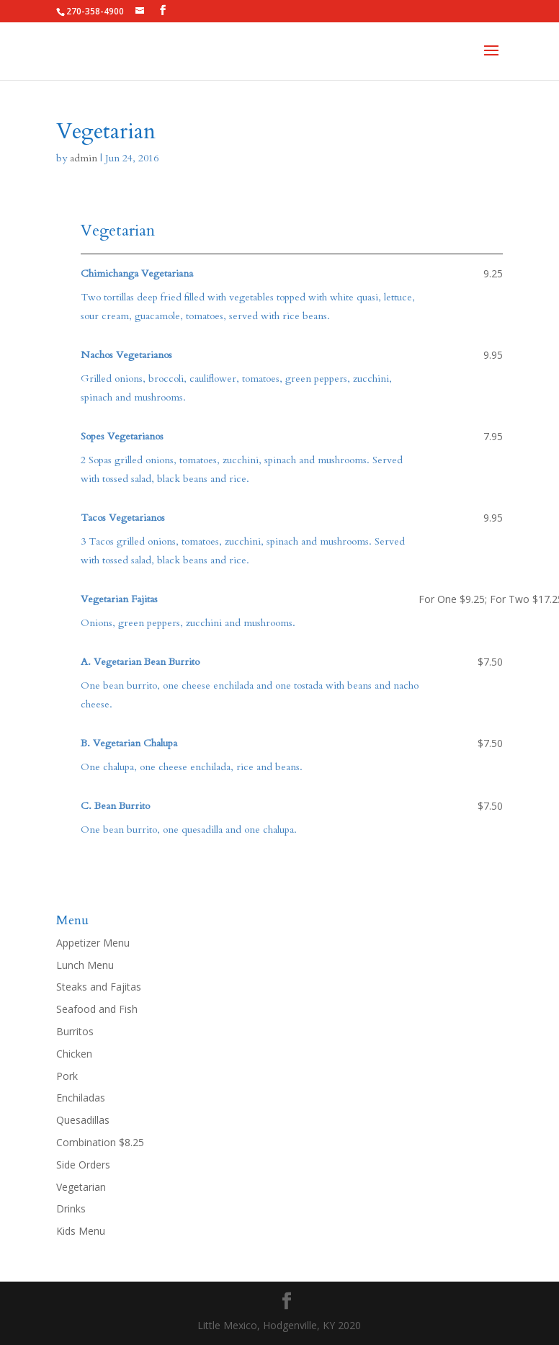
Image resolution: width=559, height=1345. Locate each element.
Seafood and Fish (97, 1009)
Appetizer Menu (93, 942)
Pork (67, 1076)
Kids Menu (80, 1231)
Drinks (71, 1208)
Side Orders (83, 1164)
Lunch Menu (85, 965)
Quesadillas (82, 1120)
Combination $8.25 (100, 1142)
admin (83, 158)
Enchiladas (80, 1097)
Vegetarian (81, 1187)
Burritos (75, 1031)
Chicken (74, 1053)
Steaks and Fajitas (98, 986)
